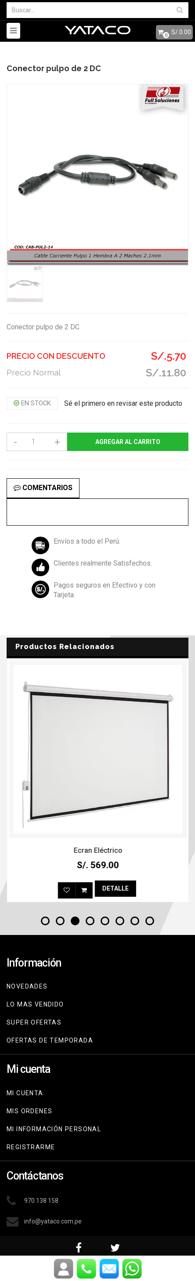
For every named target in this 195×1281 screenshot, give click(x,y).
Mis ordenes (29, 1111)
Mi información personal (54, 1129)
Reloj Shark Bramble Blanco (97, 850)
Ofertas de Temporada (50, 1040)
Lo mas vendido (35, 1004)
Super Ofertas (34, 1022)
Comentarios (43, 488)
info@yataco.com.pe (53, 1221)
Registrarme (31, 1147)
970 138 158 (41, 1200)
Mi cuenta (25, 1093)
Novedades (27, 986)
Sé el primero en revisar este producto (123, 403)
